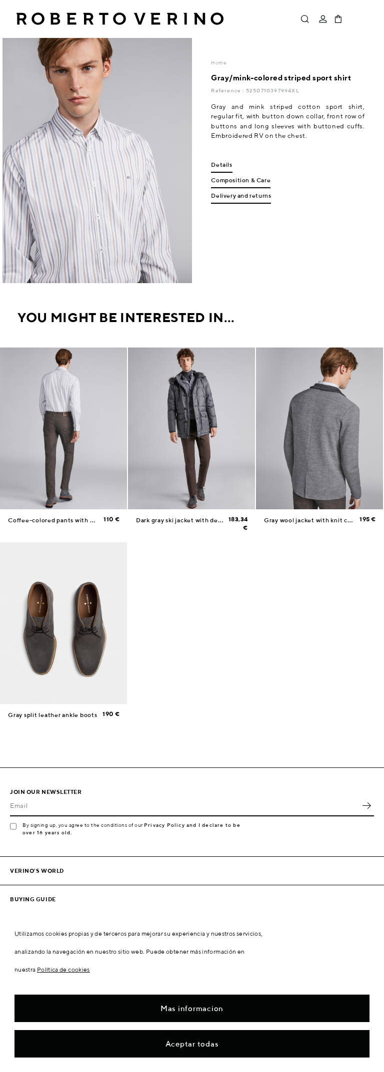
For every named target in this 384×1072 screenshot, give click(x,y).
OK (366, 805)
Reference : (228, 90)
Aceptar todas (192, 1044)
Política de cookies (63, 969)
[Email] (184, 805)
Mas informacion (192, 1008)
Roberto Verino (120, 19)
